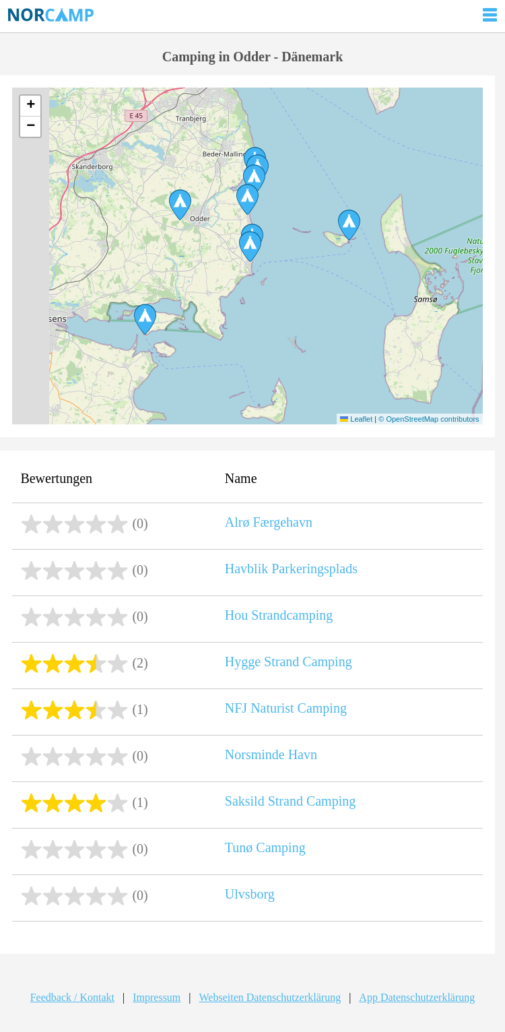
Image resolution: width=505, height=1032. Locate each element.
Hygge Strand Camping (288, 661)
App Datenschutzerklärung (417, 997)
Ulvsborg (250, 893)
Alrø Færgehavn (268, 522)
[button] (145, 319)
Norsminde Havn (271, 754)
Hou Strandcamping (279, 615)
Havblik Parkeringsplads (291, 568)
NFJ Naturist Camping (286, 708)
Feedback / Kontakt (72, 997)
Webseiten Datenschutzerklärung (270, 997)
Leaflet (356, 419)
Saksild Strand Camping (290, 801)
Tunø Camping (265, 847)
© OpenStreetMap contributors (428, 419)
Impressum (156, 997)
